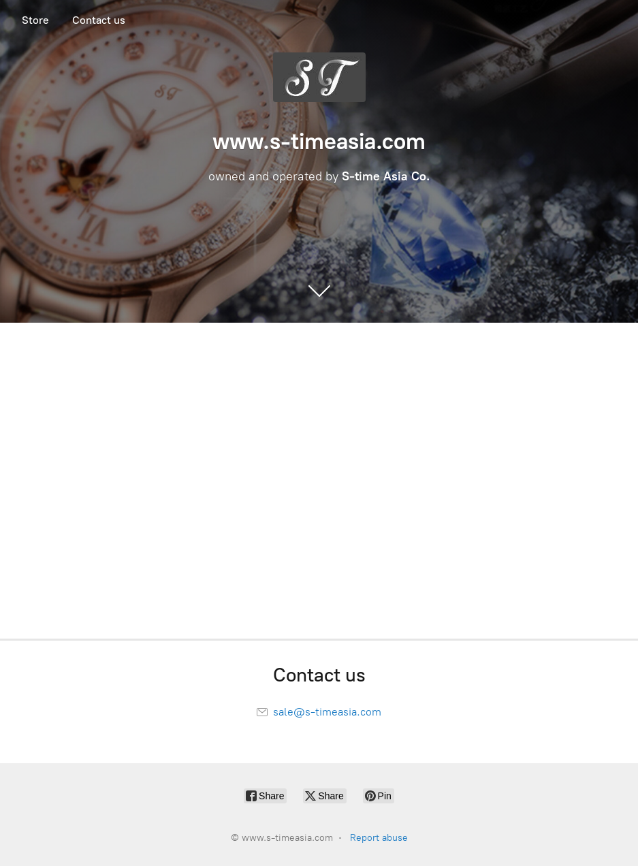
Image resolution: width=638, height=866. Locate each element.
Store (35, 20)
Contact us (98, 20)
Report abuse (379, 838)
